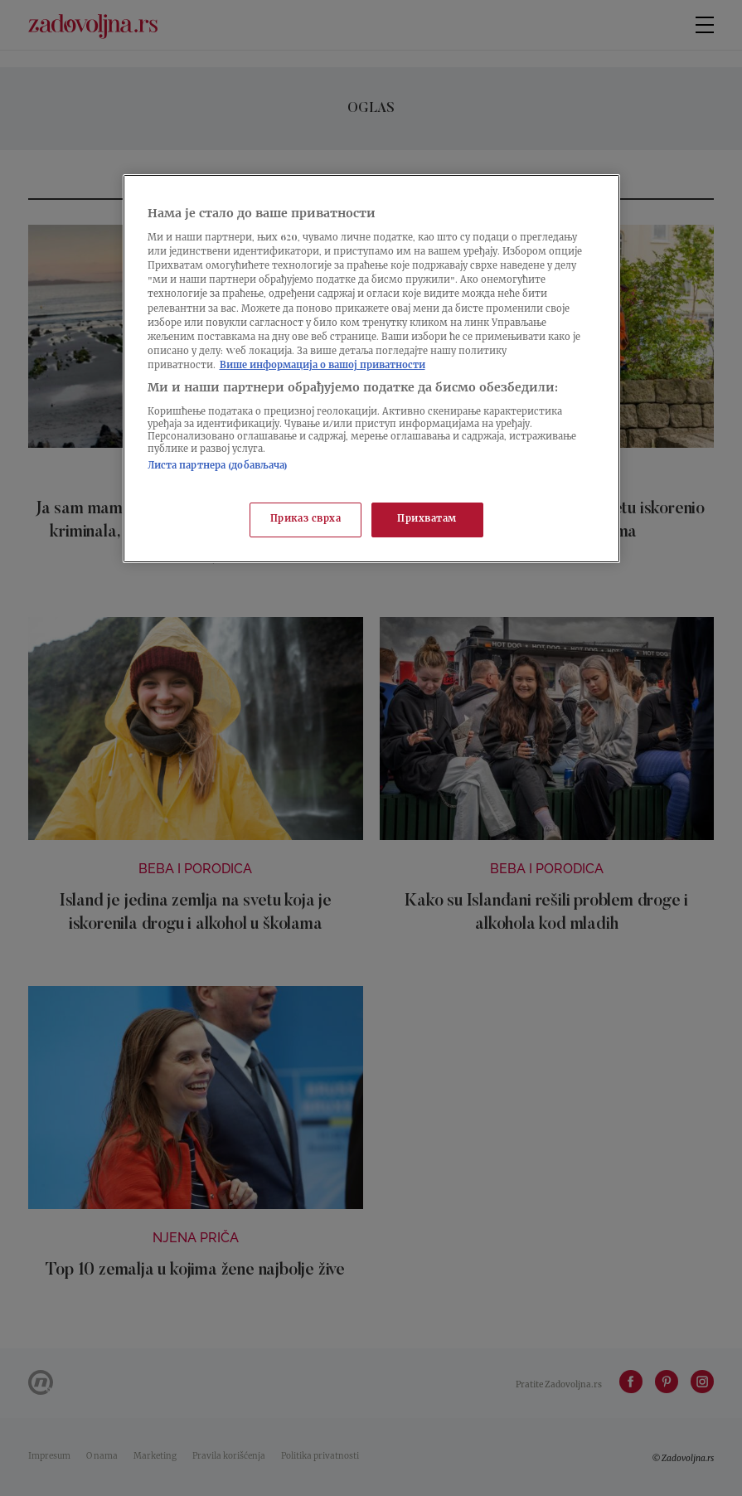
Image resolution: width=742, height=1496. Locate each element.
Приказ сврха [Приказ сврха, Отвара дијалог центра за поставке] (306, 519)
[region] (371, 368)
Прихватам (427, 519)
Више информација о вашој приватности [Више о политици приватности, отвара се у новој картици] (322, 366)
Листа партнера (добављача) (218, 466)
